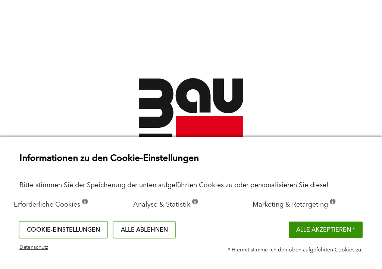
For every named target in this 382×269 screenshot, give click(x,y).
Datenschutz (33, 247)
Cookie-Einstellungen (63, 230)
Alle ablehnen (144, 230)
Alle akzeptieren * (325, 230)
